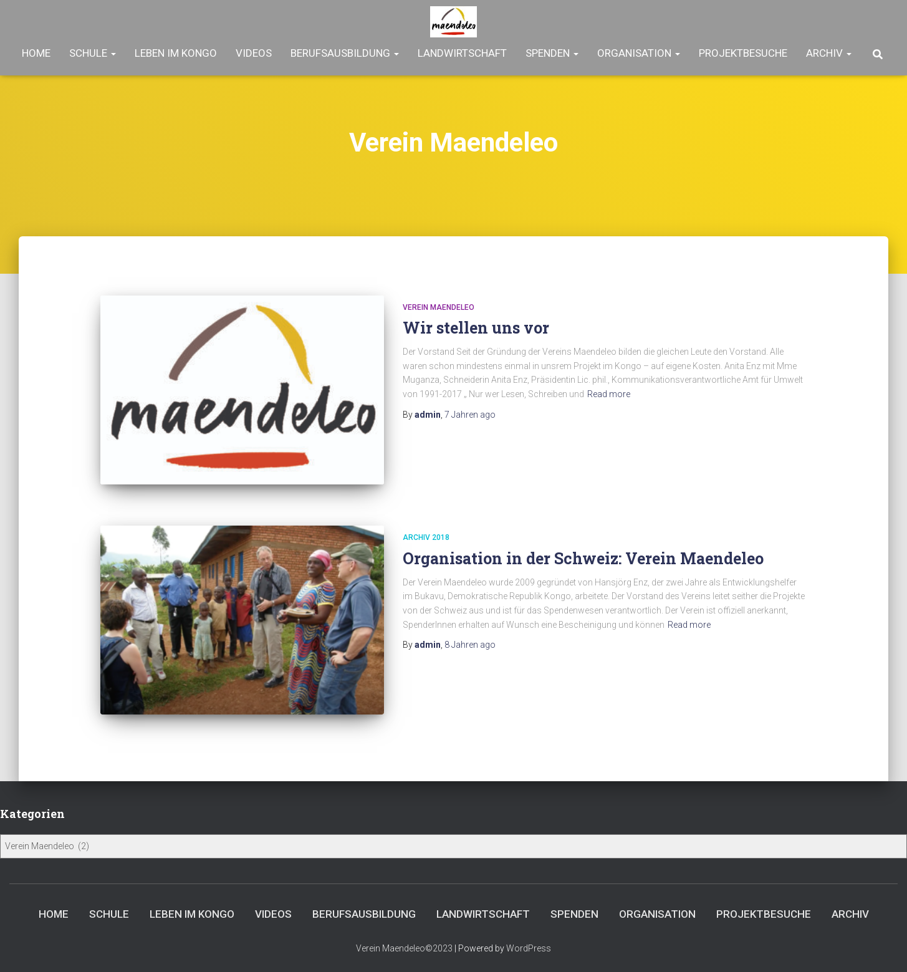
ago (470, 415)
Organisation (638, 53)
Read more (608, 394)
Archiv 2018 (426, 537)
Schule (92, 53)
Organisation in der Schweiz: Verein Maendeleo (583, 558)
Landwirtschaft (462, 53)
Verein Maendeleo (438, 307)
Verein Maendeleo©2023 (404, 948)
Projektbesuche (743, 53)
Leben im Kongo (176, 53)
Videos (254, 53)
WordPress (528, 948)
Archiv (829, 53)
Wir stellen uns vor (476, 327)
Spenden (551, 53)
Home (36, 53)
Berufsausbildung (344, 53)
